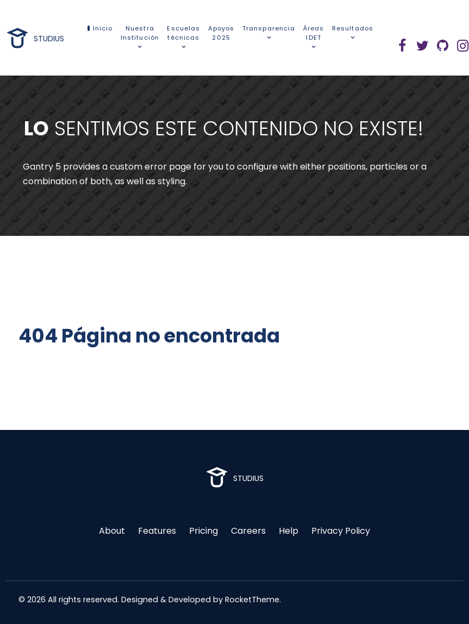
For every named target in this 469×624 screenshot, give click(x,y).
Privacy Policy (340, 531)
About (112, 531)
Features (157, 531)
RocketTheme (252, 599)
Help (288, 531)
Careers (248, 531)
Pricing (203, 531)
